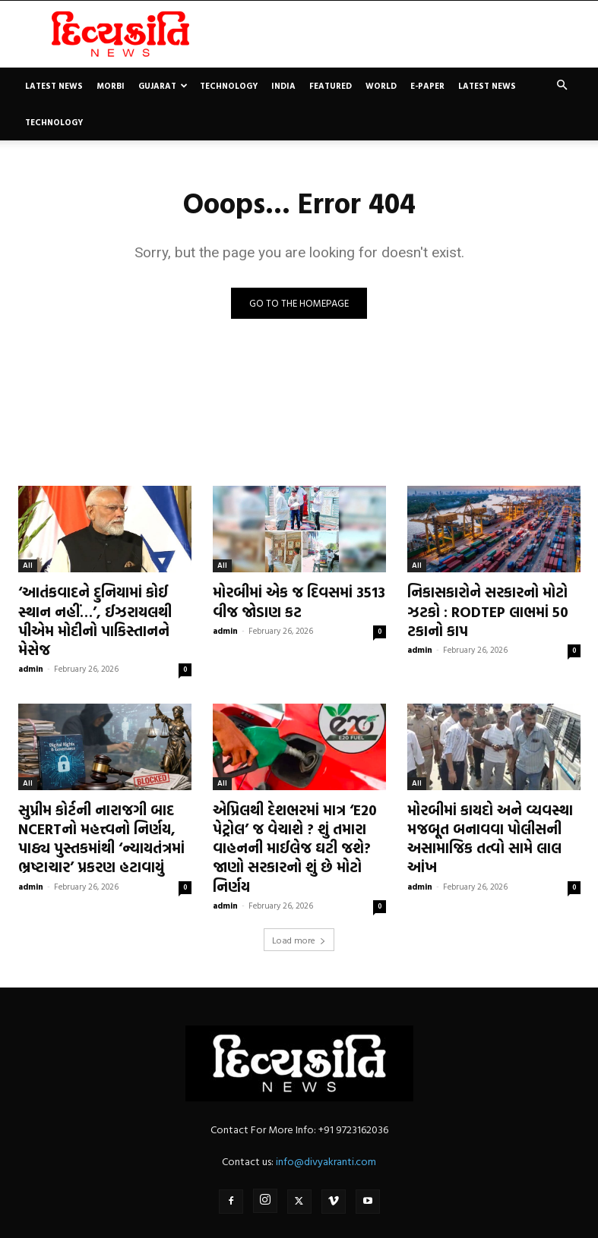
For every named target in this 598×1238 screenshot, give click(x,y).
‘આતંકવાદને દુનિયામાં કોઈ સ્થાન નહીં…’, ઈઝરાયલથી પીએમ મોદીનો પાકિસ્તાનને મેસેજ (103, 607)
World (381, 86)
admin (30, 643)
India (283, 86)
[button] (562, 85)
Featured (330, 86)
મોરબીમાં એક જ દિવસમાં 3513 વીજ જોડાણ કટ (291, 598)
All (28, 565)
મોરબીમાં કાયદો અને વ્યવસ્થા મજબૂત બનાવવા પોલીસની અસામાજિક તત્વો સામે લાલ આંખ (482, 807)
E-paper (427, 86)
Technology (229, 86)
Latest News (54, 86)
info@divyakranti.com (326, 1106)
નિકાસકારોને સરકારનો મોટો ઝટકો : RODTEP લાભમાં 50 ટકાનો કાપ (480, 607)
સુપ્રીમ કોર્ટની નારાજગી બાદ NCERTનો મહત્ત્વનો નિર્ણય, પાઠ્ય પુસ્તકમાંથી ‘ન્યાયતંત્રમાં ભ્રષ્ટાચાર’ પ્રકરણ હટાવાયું (104, 807)
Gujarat (163, 86)
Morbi (111, 86)
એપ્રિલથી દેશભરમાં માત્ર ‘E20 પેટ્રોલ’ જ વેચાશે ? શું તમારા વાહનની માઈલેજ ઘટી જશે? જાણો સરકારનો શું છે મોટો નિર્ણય (298, 807)
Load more (299, 885)
